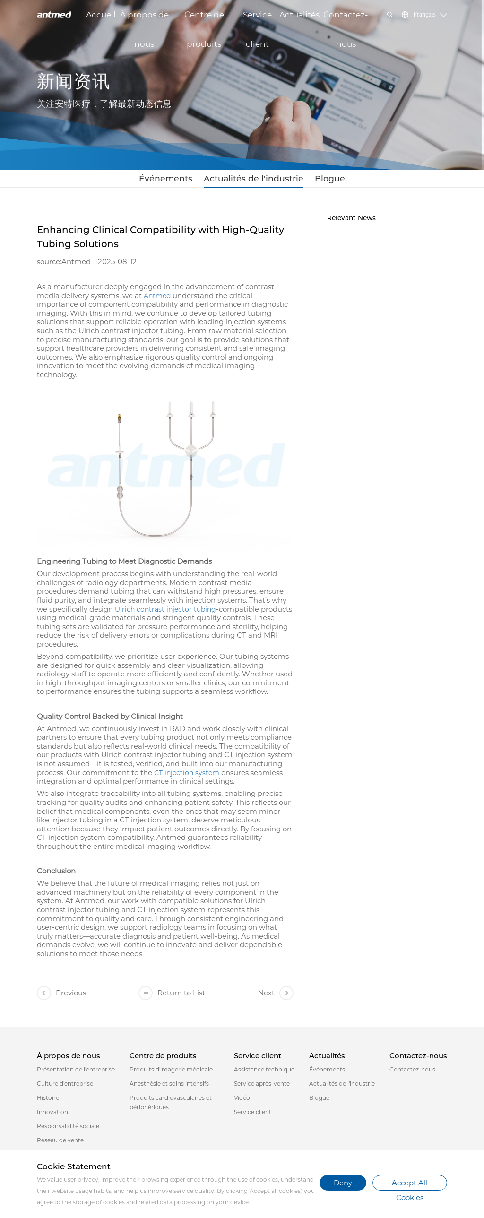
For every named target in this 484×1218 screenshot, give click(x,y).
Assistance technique (264, 1072)
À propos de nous (144, 19)
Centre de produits (204, 19)
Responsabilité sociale (68, 1128)
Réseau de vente (60, 1143)
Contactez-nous (345, 19)
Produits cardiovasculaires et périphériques (171, 1105)
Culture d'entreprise (65, 1086)
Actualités (299, 14)
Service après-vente (262, 1086)
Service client (257, 19)
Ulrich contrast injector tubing (165, 612)
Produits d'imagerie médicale (171, 1072)
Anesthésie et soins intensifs (169, 1086)
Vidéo (242, 1100)
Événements (178, 179)
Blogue (315, 179)
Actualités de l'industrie (252, 179)
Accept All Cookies (409, 1184)
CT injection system (186, 775)
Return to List (171, 996)
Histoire (48, 1100)
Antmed (157, 298)
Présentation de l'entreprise (76, 1072)
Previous (61, 996)
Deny (343, 1182)
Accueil (101, 14)
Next (276, 996)
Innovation (52, 1114)
